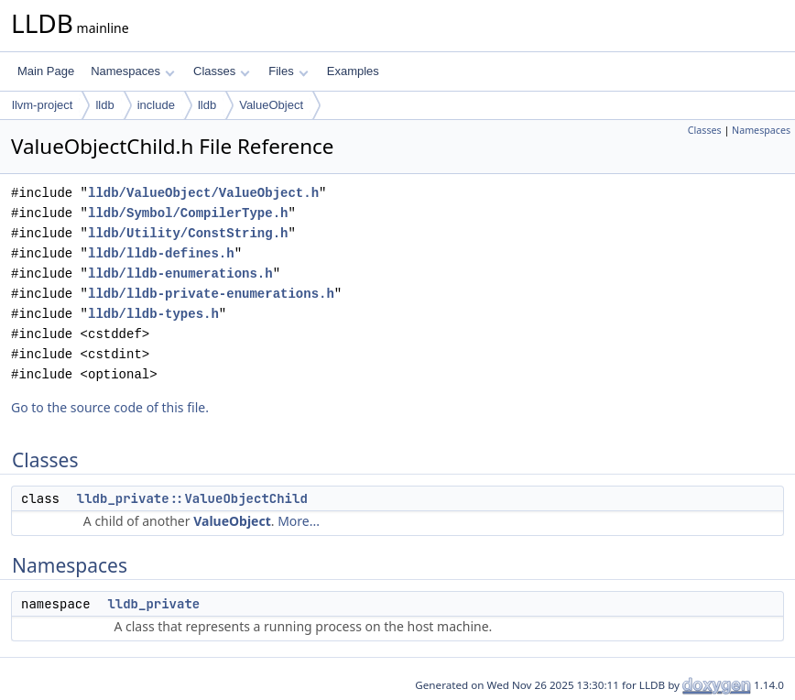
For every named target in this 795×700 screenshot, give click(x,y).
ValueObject (271, 105)
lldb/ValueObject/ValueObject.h (203, 193)
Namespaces (132, 71)
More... (299, 521)
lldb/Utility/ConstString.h (188, 233)
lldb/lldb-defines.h (161, 253)
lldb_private (153, 604)
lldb (104, 105)
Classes (221, 71)
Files (288, 71)
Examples (353, 71)
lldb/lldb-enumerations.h (180, 273)
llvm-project (42, 105)
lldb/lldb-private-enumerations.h (211, 293)
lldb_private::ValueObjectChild (192, 498)
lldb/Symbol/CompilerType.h (188, 213)
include (156, 105)
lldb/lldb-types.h (153, 314)
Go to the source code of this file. (110, 407)
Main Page (45, 71)
